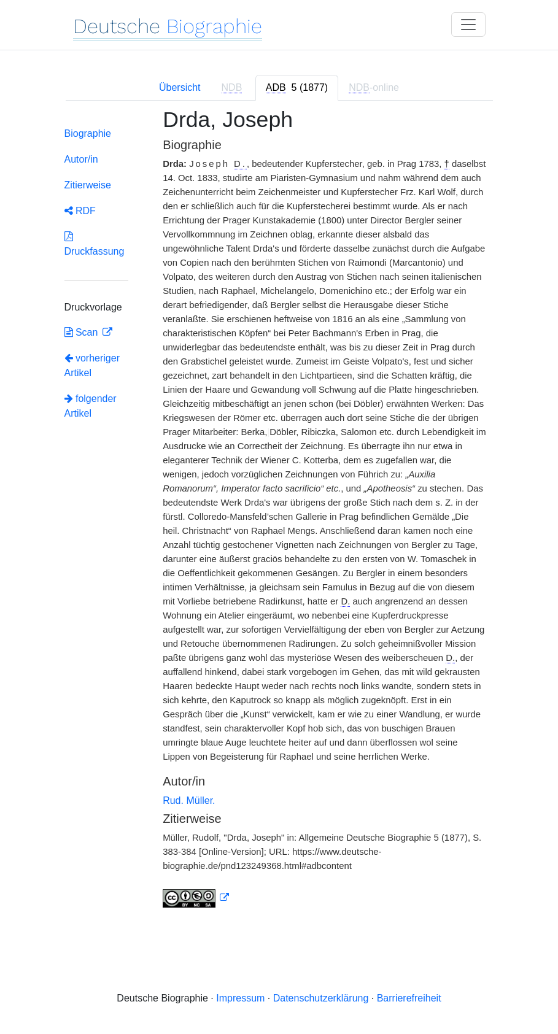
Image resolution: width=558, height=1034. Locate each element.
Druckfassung (94, 244)
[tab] (296, 88)
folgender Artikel (90, 406)
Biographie (88, 133)
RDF (80, 211)
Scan (82, 332)
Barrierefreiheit (409, 998)
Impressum (240, 998)
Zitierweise (87, 185)
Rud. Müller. (189, 800)
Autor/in (81, 159)
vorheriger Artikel (92, 365)
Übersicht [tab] (180, 87)
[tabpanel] (279, 515)
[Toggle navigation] (468, 24)
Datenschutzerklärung (321, 998)
